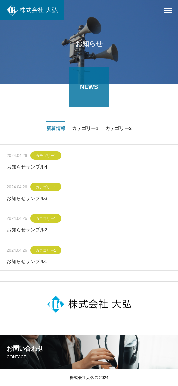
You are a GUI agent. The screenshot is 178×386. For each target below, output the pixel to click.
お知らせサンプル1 (27, 262)
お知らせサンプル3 (27, 199)
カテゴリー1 (46, 157)
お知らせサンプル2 (27, 231)
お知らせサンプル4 (27, 168)
